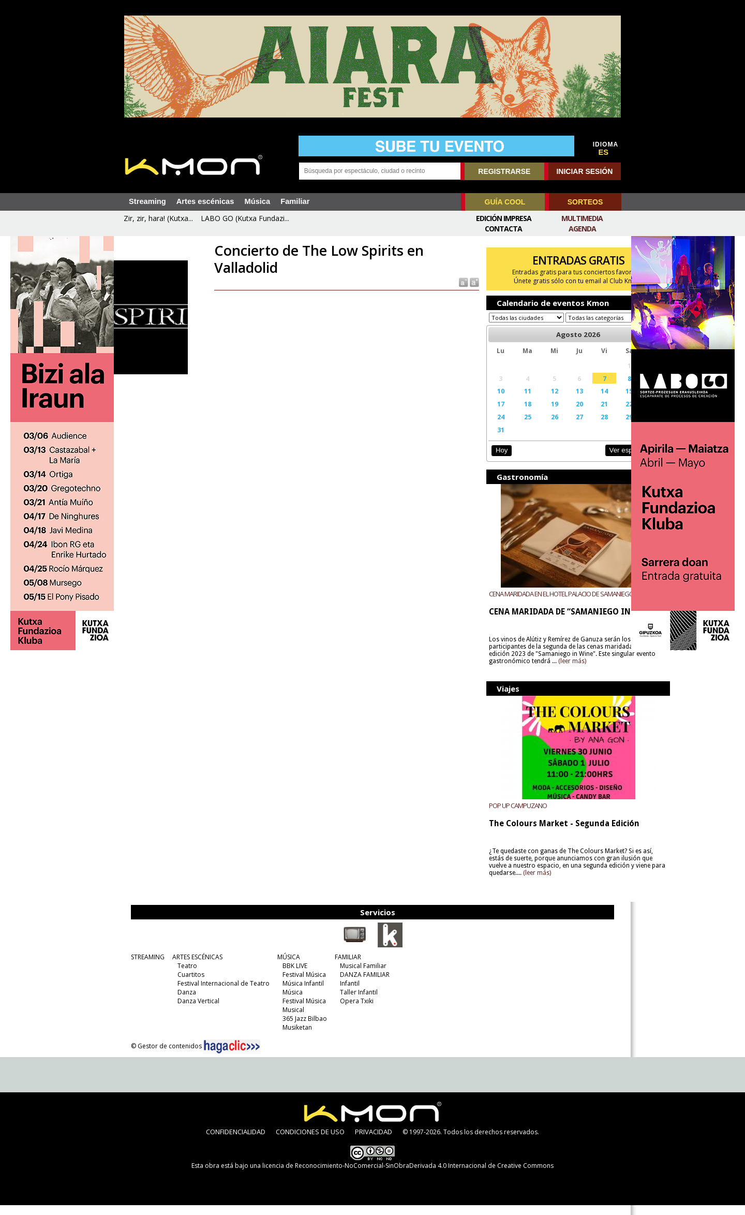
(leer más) (600, 671)
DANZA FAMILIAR (355, 984)
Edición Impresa (503, 218)
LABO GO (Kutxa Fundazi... (245, 218)
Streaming (147, 201)
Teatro (177, 975)
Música (257, 201)
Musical (283, 1019)
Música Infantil (293, 993)
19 (526, 413)
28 (568, 426)
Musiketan (287, 1037)
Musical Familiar (353, 975)
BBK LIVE (285, 975)
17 (481, 413)
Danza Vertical (189, 1010)
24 (481, 426)
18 (503, 413)
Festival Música (294, 984)
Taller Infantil (349, 1002)
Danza (177, 1002)
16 (610, 401)
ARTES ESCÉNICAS (187, 966)
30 (610, 426)
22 (588, 413)
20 (546, 413)
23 (610, 413)
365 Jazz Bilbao (295, 1028)
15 (588, 401)
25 (503, 426)
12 (526, 401)
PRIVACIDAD (373, 1141)
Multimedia (582, 218)
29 (588, 426)
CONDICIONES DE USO (310, 1141)
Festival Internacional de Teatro (214, 993)
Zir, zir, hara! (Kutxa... (158, 218)
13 (546, 401)
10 (481, 401)
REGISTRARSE (504, 171)
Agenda (582, 228)
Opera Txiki (347, 1010)
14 (568, 401)
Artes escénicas (205, 201)
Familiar (294, 201)
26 (526, 426)
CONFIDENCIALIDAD (235, 1141)
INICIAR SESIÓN (584, 171)
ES (604, 152)
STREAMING (138, 966)
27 (546, 426)
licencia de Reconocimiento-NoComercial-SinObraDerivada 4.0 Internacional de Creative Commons (408, 1175)
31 (481, 439)
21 (568, 413)
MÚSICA (278, 966)
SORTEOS (585, 202)
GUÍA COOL (505, 202)
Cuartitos (181, 984)
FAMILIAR (338, 966)
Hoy (483, 460)
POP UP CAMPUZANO (500, 815)
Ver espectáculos (588, 460)
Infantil (340, 993)
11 (503, 401)
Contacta (503, 228)
